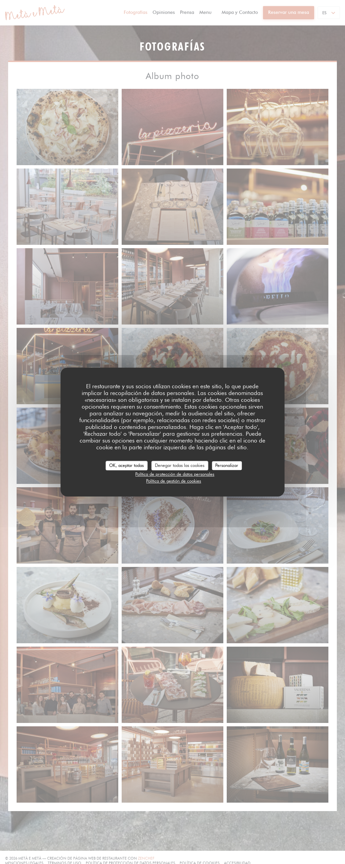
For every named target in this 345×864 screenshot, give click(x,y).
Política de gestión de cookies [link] (173, 481)
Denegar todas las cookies (179, 465)
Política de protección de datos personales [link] (174, 474)
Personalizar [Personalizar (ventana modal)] (226, 465)
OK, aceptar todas (126, 465)
